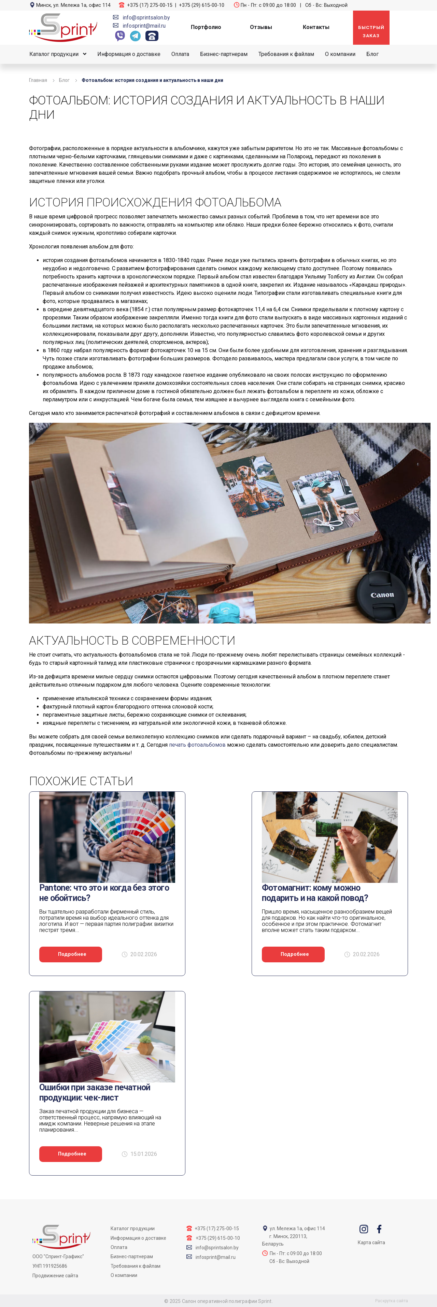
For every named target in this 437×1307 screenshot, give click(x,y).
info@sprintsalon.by (146, 17)
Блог (372, 54)
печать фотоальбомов (197, 745)
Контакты (316, 27)
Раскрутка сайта (391, 1300)
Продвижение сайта (55, 1275)
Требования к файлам (286, 54)
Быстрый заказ (371, 31)
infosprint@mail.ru (144, 26)
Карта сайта (371, 1242)
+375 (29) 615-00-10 (201, 5)
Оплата (180, 54)
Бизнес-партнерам (224, 54)
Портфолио (206, 27)
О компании (340, 54)
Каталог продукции (54, 54)
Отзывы (261, 27)
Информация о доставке (128, 54)
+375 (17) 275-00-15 (149, 5)
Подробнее (72, 954)
